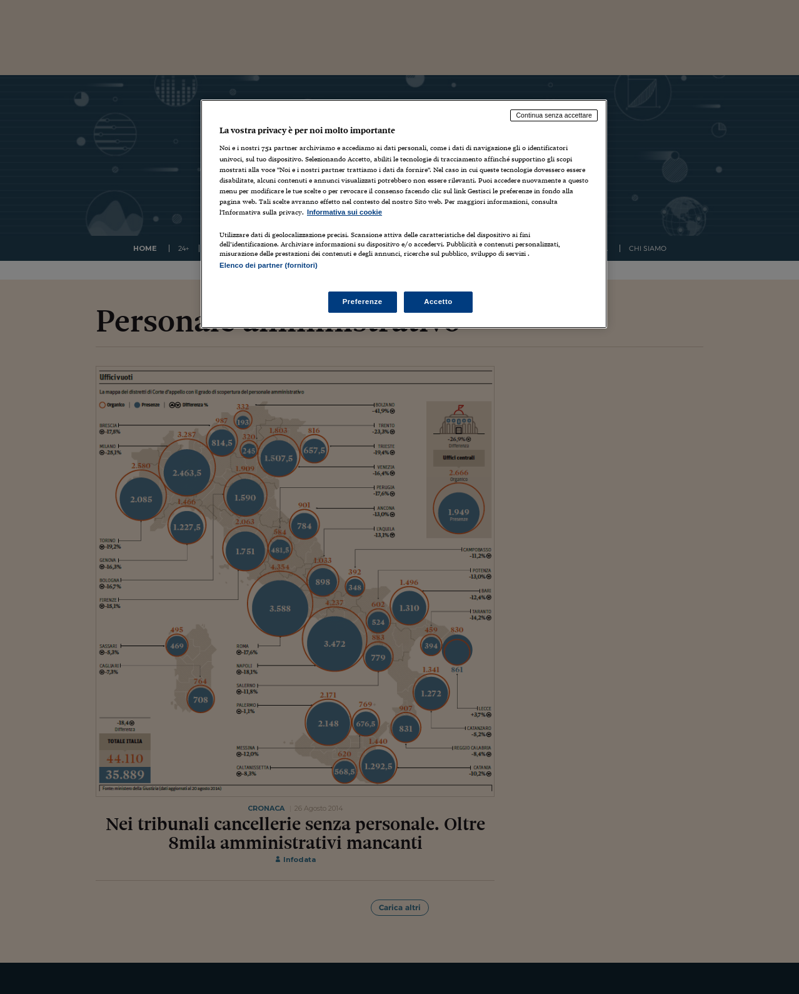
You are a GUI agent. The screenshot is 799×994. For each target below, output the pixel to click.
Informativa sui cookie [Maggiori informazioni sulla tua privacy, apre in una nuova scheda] (344, 212)
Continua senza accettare (554, 115)
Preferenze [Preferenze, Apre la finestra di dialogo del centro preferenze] (363, 301)
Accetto (438, 301)
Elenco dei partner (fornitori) (268, 265)
